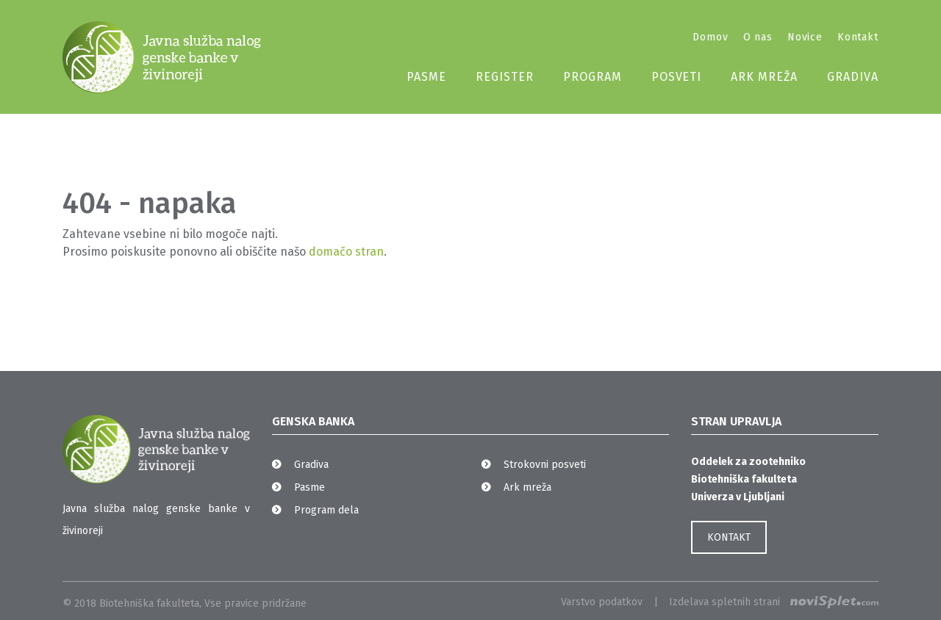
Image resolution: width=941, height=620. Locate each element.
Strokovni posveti (545, 464)
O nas (758, 37)
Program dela (326, 510)
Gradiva (853, 77)
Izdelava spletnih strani (774, 602)
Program (592, 77)
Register (505, 77)
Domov (710, 37)
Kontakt (858, 37)
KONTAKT (729, 537)
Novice (805, 37)
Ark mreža (764, 77)
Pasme (426, 77)
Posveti (676, 77)
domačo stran (346, 252)
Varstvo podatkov (602, 602)
